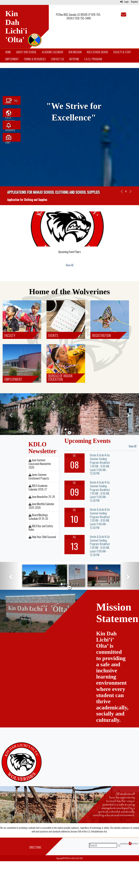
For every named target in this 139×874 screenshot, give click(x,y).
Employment (12, 59)
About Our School (26, 52)
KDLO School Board (97, 52)
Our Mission (75, 52)
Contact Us (57, 59)
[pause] (69, 432)
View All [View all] (69, 265)
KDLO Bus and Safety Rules (41, 528)
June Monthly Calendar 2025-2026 (41, 506)
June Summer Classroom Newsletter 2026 (40, 464)
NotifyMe (74, 59)
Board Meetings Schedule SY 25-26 (38, 517)
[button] (121, 196)
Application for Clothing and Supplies (27, 200)
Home (8, 52)
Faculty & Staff (122, 52)
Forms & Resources (35, 59)
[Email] (123, 15)
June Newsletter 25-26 (42, 497)
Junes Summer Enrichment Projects (39, 476)
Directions (35, 847)
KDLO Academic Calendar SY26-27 (38, 487)
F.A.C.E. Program (93, 59)
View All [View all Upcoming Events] (132, 446)
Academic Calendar (52, 52)
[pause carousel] (126, 191)
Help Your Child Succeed (42, 537)
